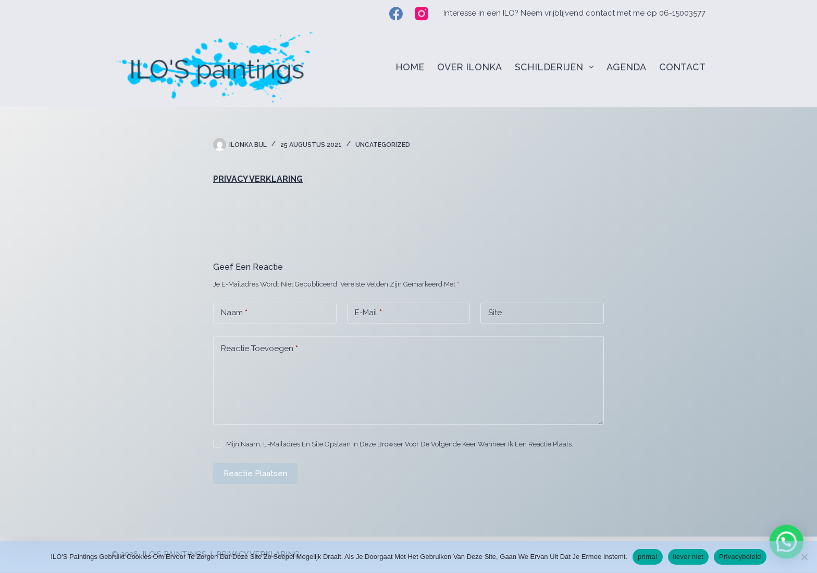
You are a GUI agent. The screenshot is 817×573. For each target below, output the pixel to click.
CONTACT (682, 66)
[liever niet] (804, 557)
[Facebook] (396, 13)
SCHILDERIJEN (556, 67)
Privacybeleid (740, 556)
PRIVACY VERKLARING (258, 179)
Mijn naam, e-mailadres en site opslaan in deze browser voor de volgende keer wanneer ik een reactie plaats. (399, 444)
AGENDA (626, 66)
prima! (648, 556)
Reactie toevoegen (259, 348)
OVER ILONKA (469, 66)
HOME (409, 66)
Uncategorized (382, 144)
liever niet (688, 556)
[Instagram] (421, 13)
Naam (234, 312)
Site (495, 312)
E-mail (368, 312)
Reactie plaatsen (255, 473)
